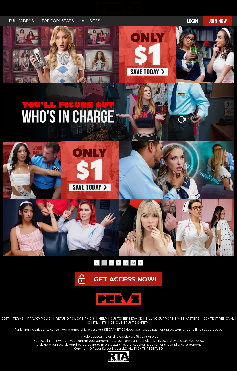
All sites (91, 21)
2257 (5, 318)
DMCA (115, 322)
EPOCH (122, 329)
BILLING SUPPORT (159, 318)
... (126, 263)
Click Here (43, 344)
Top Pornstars (58, 21)
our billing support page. (205, 329)
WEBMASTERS (188, 318)
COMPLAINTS (97, 322)
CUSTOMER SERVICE (126, 318)
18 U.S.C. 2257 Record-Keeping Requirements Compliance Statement (150, 344)
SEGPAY (110, 329)
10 (133, 263)
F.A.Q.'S (90, 318)
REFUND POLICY (68, 318)
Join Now (218, 20)
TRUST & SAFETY (136, 322)
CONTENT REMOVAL (218, 318)
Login (192, 20)
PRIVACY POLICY (39, 318)
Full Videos (21, 21)
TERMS (18, 318)
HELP (103, 318)
